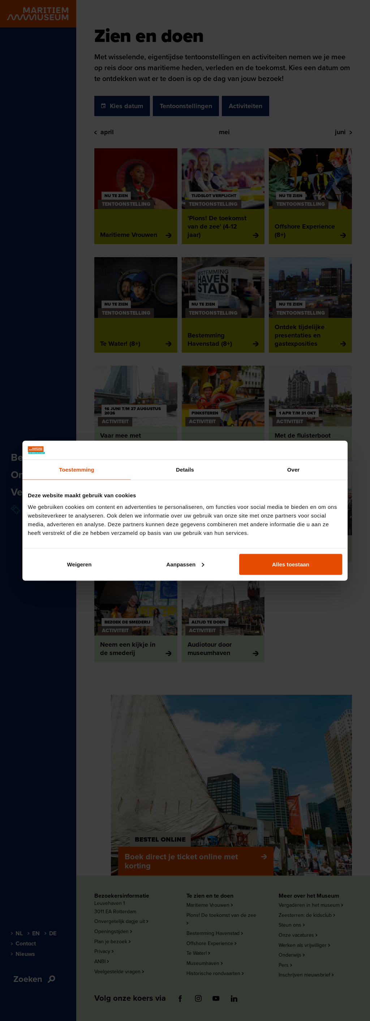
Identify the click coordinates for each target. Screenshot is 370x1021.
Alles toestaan (290, 564)
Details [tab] (185, 470)
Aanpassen (185, 564)
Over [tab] (293, 470)
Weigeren (79, 564)
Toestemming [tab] (76, 470)
